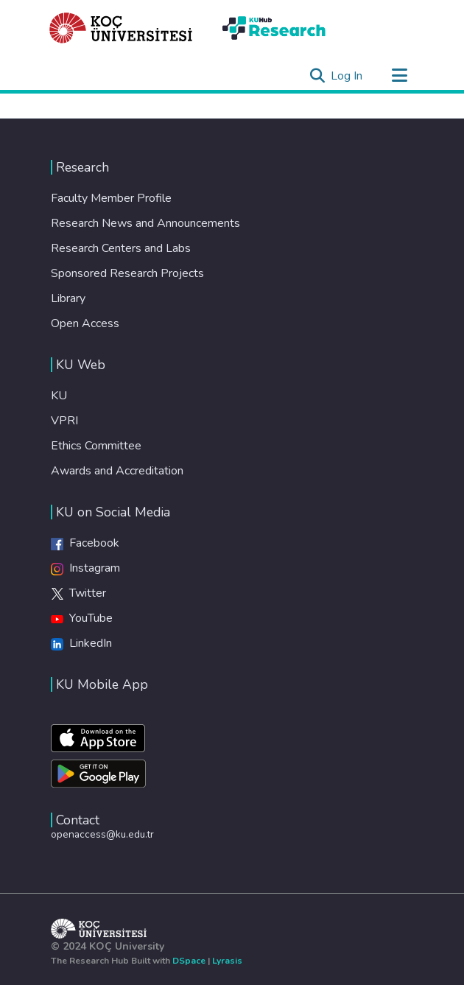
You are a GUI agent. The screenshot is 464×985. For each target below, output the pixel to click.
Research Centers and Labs (121, 248)
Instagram (85, 568)
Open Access (85, 323)
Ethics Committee (96, 446)
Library (68, 298)
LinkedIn (81, 643)
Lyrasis (227, 961)
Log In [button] (347, 76)
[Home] (121, 28)
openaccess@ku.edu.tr (102, 834)
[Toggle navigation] (399, 76)
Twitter (78, 593)
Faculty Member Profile (111, 198)
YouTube (82, 618)
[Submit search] (317, 76)
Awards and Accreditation (117, 471)
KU (59, 396)
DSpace (188, 961)
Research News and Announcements (145, 223)
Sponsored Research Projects (127, 273)
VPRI (64, 421)
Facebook (85, 543)
